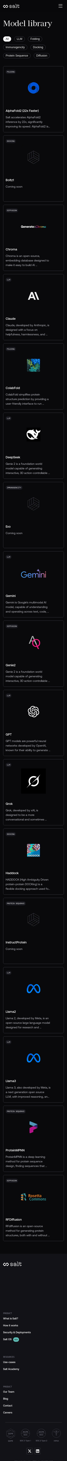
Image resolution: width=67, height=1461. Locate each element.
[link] (7, 1339)
